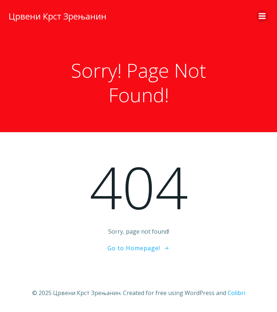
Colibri (236, 293)
